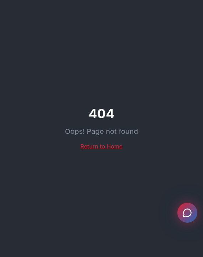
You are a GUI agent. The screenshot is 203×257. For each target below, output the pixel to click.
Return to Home (101, 146)
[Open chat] (187, 213)
